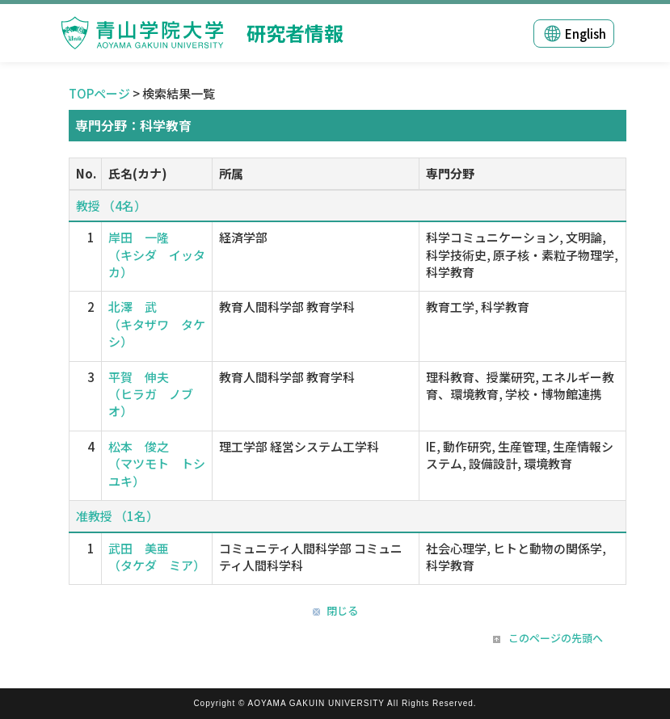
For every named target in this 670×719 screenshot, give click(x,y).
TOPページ (99, 93)
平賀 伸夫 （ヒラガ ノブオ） (150, 394)
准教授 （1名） (117, 515)
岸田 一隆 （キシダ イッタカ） (156, 254)
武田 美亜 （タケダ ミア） (156, 557)
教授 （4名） (111, 205)
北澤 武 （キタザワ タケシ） (156, 324)
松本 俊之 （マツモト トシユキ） (156, 464)
